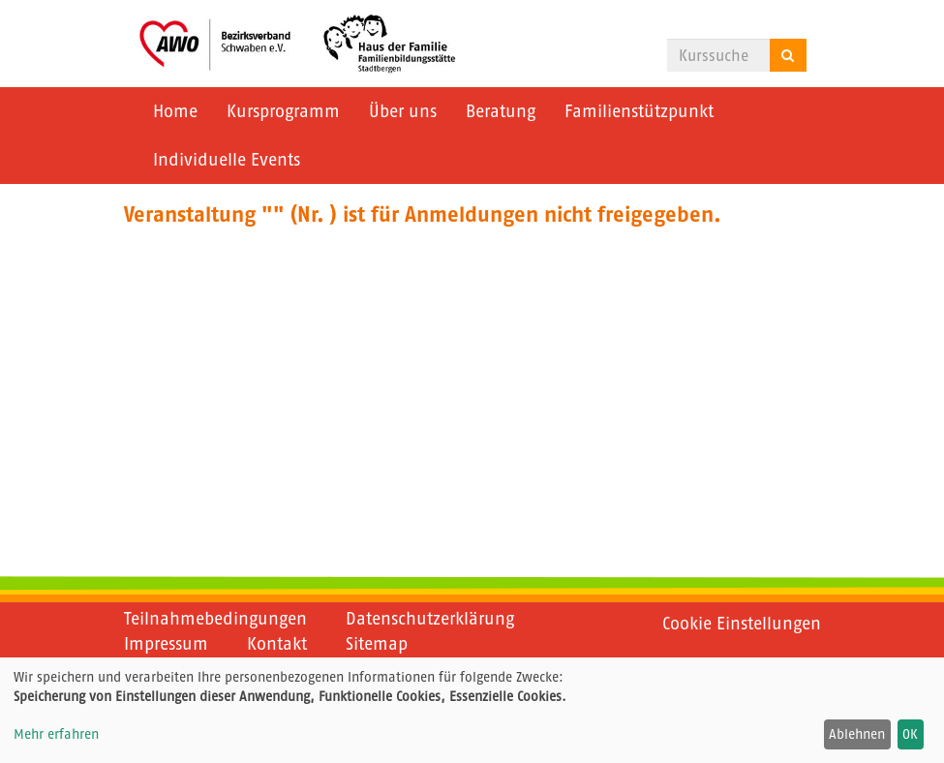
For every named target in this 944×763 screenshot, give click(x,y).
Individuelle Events (226, 159)
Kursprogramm (283, 111)
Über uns (403, 111)
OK (910, 734)
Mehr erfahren (56, 734)
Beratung (500, 111)
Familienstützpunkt (639, 111)
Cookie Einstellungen (741, 623)
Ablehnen (857, 734)
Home (175, 111)
